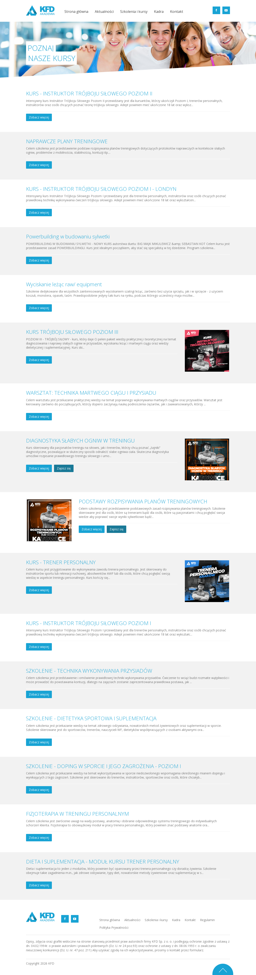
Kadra (159, 12)
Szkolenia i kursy (134, 12)
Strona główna (76, 12)
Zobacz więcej (39, 117)
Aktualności (104, 12)
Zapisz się (64, 468)
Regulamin (207, 920)
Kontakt (176, 12)
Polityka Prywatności (113, 927)
